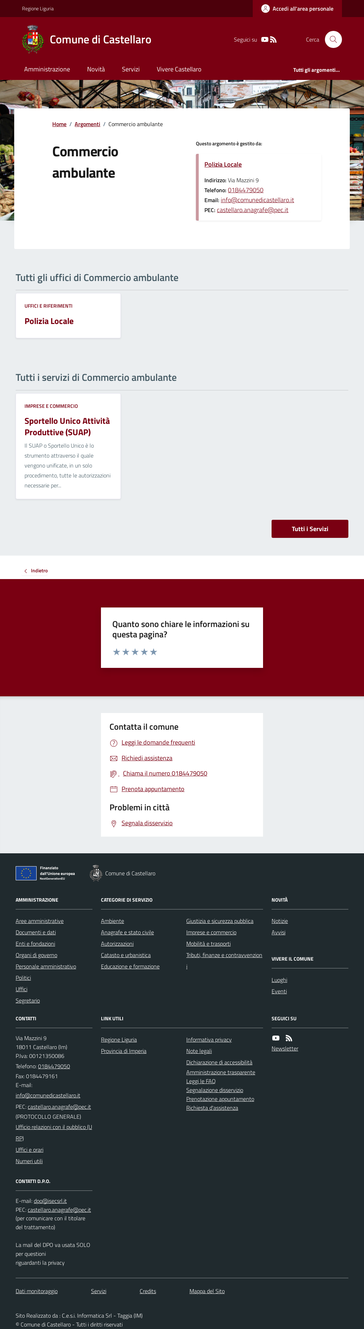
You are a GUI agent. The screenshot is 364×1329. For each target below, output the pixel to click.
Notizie (280, 921)
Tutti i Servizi (310, 529)
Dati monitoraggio (37, 1291)
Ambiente (112, 921)
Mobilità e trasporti (208, 943)
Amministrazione (47, 69)
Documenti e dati (36, 932)
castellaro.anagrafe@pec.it (252, 210)
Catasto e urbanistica (126, 955)
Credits (148, 1291)
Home (59, 124)
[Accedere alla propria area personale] (297, 8)
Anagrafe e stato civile (127, 932)
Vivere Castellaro (179, 69)
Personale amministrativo (46, 966)
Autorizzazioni (117, 943)
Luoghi (279, 980)
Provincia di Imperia (123, 1051)
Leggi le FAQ (201, 1081)
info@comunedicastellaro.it (257, 200)
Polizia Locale (223, 164)
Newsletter (285, 1048)
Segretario (28, 1000)
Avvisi (278, 932)
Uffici (21, 989)
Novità (96, 69)
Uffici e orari (29, 1149)
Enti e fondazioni (35, 943)
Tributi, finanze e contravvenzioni (224, 961)
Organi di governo (36, 955)
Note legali (199, 1051)
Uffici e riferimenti (49, 305)
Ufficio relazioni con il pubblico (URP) (54, 1132)
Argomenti (87, 124)
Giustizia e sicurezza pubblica (219, 921)
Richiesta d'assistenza (212, 1107)
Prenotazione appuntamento (220, 1099)
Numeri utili (29, 1161)
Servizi (131, 69)
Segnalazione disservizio (214, 1090)
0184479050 (245, 190)
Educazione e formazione (130, 966)
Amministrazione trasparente (220, 1072)
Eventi (279, 991)
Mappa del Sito (207, 1291)
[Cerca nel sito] (330, 39)
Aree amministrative (40, 921)
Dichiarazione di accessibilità (219, 1062)
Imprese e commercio (51, 406)
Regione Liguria (38, 8)
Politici (23, 977)
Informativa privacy (209, 1039)
